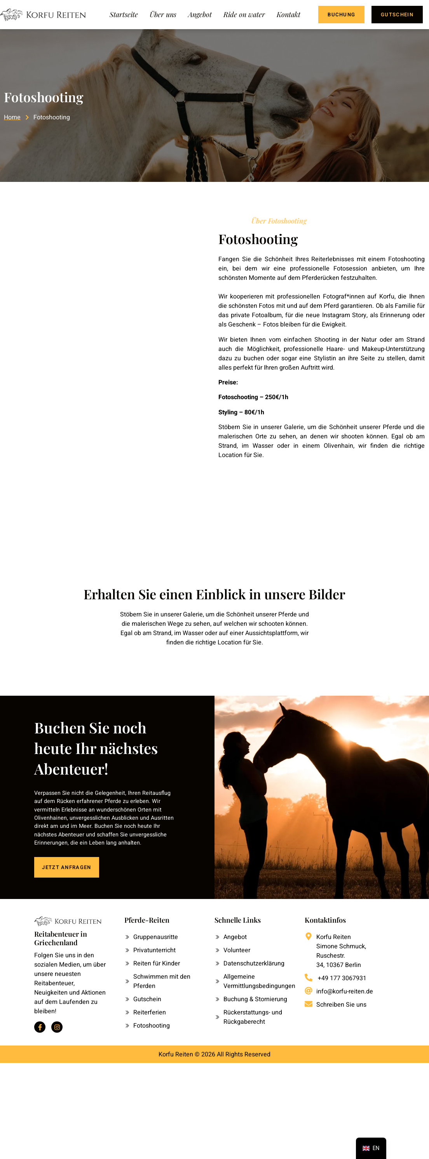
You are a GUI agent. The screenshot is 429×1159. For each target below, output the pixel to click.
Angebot (200, 14)
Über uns (163, 14)
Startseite (124, 14)
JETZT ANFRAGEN (66, 866)
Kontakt (288, 14)
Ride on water (244, 14)
